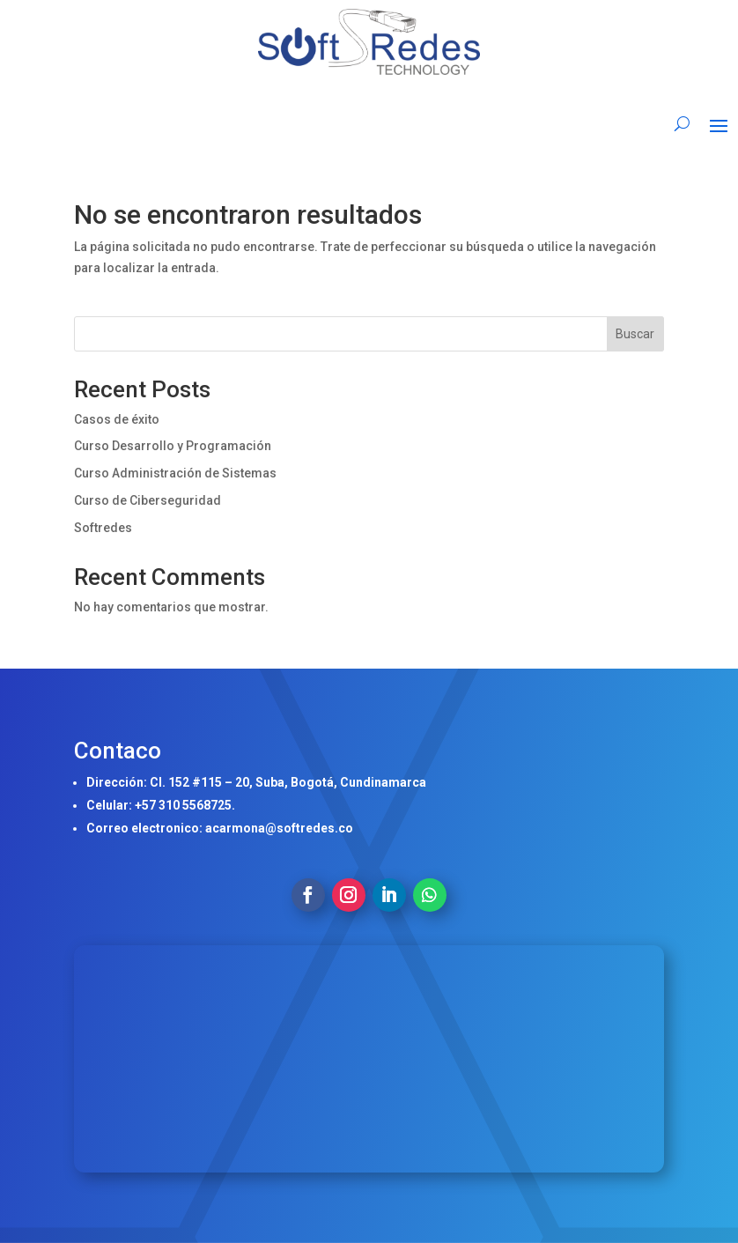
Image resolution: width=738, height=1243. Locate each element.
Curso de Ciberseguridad (147, 500)
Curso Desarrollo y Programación (172, 446)
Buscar (635, 334)
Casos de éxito (116, 419)
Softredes (103, 528)
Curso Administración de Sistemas (175, 473)
